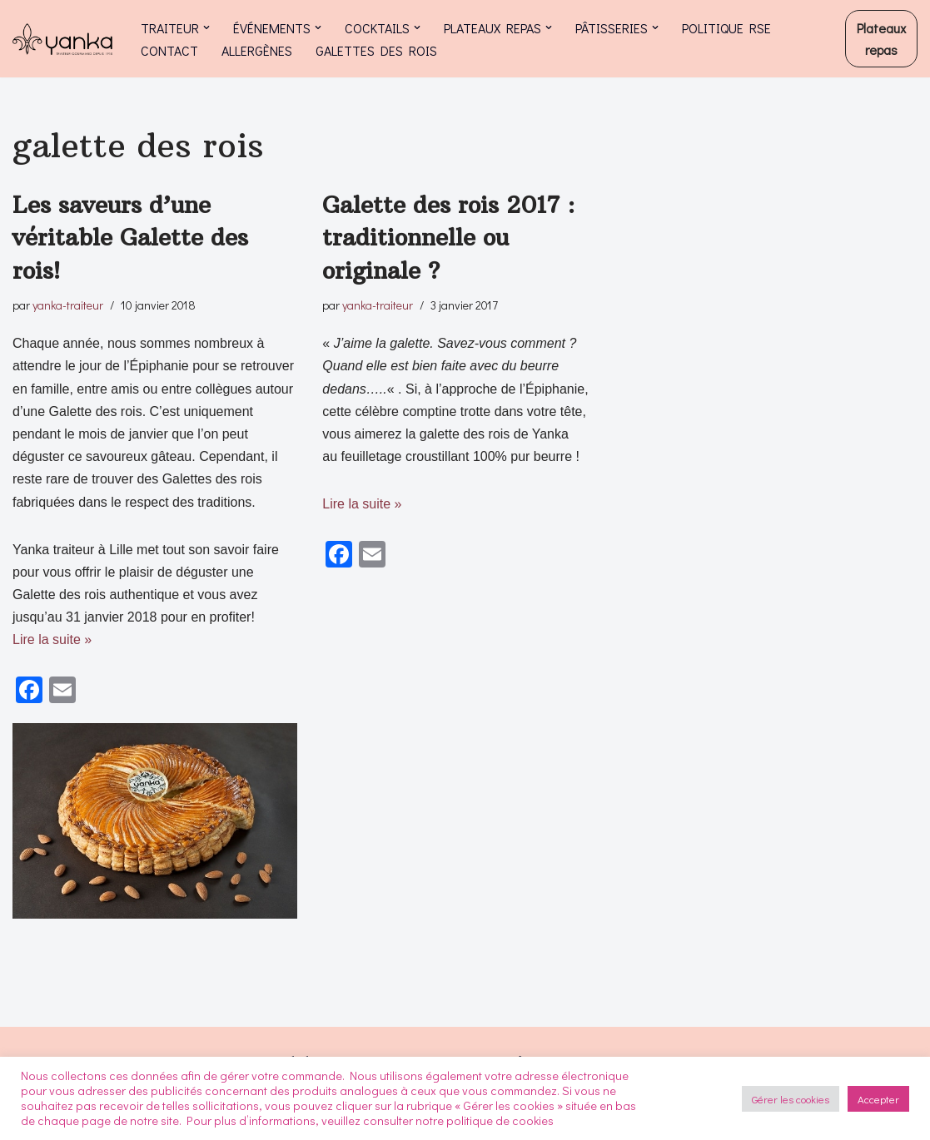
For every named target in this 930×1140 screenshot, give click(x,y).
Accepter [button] (878, 1099)
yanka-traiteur (67, 305)
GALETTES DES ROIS (376, 50)
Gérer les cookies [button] (790, 1099)
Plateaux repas (881, 38)
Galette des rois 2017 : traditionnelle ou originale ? (448, 238)
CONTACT (169, 50)
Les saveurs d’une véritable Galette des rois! (130, 238)
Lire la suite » (52, 639)
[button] (206, 27)
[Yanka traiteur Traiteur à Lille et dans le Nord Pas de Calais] (62, 39)
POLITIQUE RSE (726, 28)
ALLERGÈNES (256, 50)
